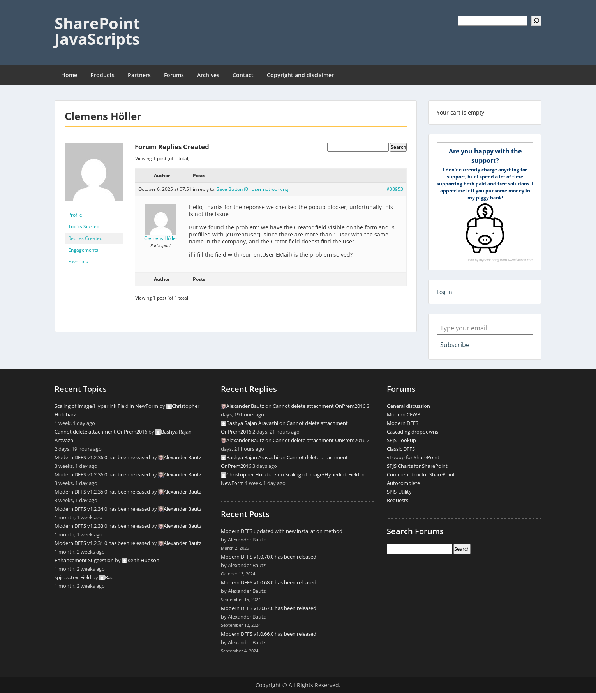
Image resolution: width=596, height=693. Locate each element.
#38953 (394, 189)
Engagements (83, 250)
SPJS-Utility (399, 491)
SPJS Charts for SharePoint (417, 465)
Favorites (78, 261)
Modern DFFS (402, 423)
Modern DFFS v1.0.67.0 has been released (268, 608)
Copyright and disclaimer (300, 75)
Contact (243, 75)
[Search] (536, 21)
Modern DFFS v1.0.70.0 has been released (268, 556)
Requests (397, 500)
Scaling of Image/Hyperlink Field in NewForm (106, 405)
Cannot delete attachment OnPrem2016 (101, 431)
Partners (139, 75)
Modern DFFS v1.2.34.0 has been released (102, 508)
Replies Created (85, 238)
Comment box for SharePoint (421, 474)
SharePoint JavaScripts (97, 30)
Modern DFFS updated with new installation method (281, 530)
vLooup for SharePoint (413, 457)
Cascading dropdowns (412, 431)
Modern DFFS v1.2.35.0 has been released (102, 491)
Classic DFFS (401, 448)
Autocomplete (403, 483)
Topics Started (83, 226)
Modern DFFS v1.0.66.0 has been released (268, 633)
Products (102, 75)
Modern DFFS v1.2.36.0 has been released (102, 457)
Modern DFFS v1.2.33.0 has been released (102, 525)
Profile (75, 215)
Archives (208, 75)
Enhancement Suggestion (84, 560)
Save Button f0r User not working (252, 189)
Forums (174, 75)
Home (69, 75)
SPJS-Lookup (401, 440)
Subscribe (454, 344)
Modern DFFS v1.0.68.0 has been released (268, 582)
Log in (444, 292)
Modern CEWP (403, 414)
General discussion (408, 405)
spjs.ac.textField (73, 577)
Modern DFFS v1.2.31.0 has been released (102, 543)
